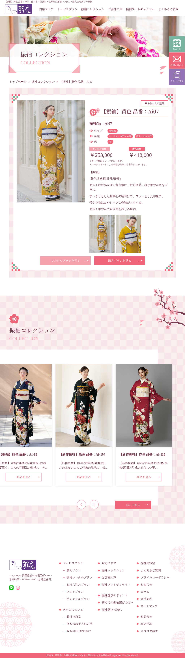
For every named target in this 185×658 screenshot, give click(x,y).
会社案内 (146, 599)
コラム (145, 592)
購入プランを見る (119, 261)
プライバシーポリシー (155, 577)
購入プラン (73, 570)
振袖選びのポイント (115, 595)
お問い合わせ (176, 60)
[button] (81, 504)
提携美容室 (148, 563)
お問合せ (146, 617)
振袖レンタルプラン (79, 577)
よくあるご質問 (168, 9)
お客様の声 (115, 9)
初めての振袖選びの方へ (118, 602)
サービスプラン (67, 9)
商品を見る (23, 477)
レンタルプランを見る (65, 261)
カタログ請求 (149, 631)
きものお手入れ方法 (79, 624)
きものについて (73, 610)
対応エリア (46, 9)
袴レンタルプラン (77, 599)
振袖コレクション (92, 9)
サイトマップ (149, 606)
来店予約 (146, 624)
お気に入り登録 (154, 103)
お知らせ (146, 585)
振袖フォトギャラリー (140, 9)
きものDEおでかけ (78, 631)
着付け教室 (73, 617)
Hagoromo (116, 655)
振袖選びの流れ (112, 610)
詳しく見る (133, 505)
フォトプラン (75, 592)
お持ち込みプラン (78, 585)
